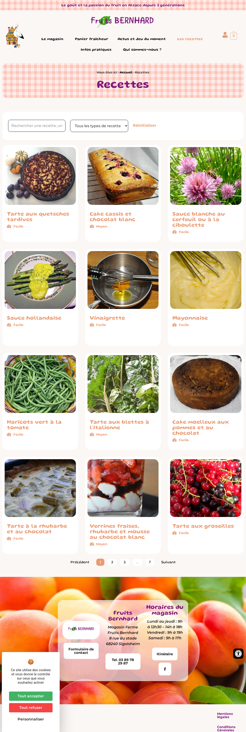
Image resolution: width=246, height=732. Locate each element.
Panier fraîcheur (91, 39)
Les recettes (190, 39)
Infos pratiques (97, 50)
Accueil (126, 72)
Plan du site (196, 714)
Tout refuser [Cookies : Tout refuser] (30, 707)
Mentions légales (105, 714)
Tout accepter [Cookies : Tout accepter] (31, 696)
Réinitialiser (144, 125)
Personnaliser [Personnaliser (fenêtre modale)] (31, 719)
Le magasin (53, 39)
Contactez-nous (226, 714)
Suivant (168, 562)
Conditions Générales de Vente (153, 714)
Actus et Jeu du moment (143, 39)
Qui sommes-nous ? (143, 50)
